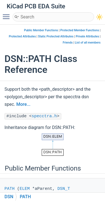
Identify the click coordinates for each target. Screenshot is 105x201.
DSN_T (63, 188)
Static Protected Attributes (56, 36)
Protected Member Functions (79, 30)
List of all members (88, 42)
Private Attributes (87, 36)
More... (23, 104)
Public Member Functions (41, 30)
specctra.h (44, 116)
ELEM (25, 188)
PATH (9, 188)
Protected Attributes (22, 36)
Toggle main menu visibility (7, 14)
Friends (68, 42)
